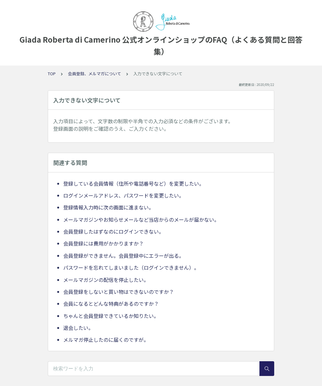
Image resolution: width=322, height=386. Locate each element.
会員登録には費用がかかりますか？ (103, 243)
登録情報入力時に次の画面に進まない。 (108, 207)
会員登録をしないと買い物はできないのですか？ (118, 291)
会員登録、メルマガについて (94, 74)
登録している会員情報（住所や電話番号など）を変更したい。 (133, 183)
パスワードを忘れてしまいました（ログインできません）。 (131, 267)
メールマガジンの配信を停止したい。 (106, 279)
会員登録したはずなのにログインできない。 (113, 231)
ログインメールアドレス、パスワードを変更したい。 (123, 195)
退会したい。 (78, 327)
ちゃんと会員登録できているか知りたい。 (111, 316)
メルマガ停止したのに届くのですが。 (106, 339)
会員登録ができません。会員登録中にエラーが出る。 (123, 255)
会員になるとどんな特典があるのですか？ (111, 303)
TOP (52, 74)
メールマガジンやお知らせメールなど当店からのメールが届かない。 (141, 219)
